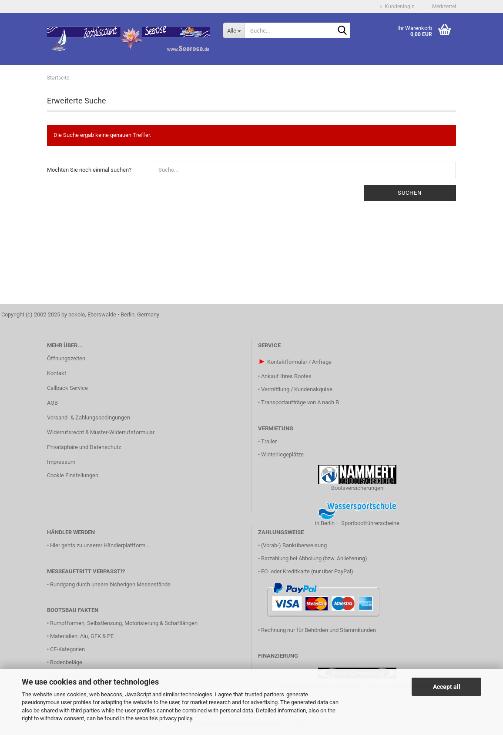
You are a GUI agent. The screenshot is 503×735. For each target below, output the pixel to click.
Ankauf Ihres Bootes (286, 376)
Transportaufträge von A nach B (300, 402)
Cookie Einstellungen (72, 475)
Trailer (269, 441)
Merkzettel (442, 6)
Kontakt (56, 373)
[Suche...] (234, 30)
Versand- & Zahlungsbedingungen (88, 417)
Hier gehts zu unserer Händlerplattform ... (100, 545)
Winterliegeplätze (282, 454)
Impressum (61, 462)
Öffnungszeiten (66, 358)
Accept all (446, 686)
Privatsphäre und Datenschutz (84, 447)
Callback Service (67, 388)
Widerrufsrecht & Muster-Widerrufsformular (100, 432)
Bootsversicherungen (357, 488)
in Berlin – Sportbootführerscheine (357, 523)
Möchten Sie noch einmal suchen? (89, 169)
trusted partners (264, 694)
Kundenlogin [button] (397, 6)
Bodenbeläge (66, 662)
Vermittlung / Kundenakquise (296, 389)
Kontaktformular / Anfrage (299, 362)
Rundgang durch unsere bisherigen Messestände (110, 584)
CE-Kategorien (67, 649)
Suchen (410, 193)
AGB (52, 402)
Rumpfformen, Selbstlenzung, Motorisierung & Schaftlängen (124, 623)
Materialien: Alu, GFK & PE (82, 636)
